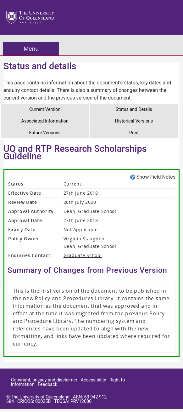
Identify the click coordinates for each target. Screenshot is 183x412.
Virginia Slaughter (84, 239)
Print (134, 132)
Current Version (44, 109)
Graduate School (83, 255)
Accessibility (93, 380)
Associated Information (45, 121)
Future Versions (45, 132)
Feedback (47, 384)
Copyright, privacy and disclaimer (44, 380)
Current (72, 184)
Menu (31, 48)
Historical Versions (134, 121)
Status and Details (134, 109)
